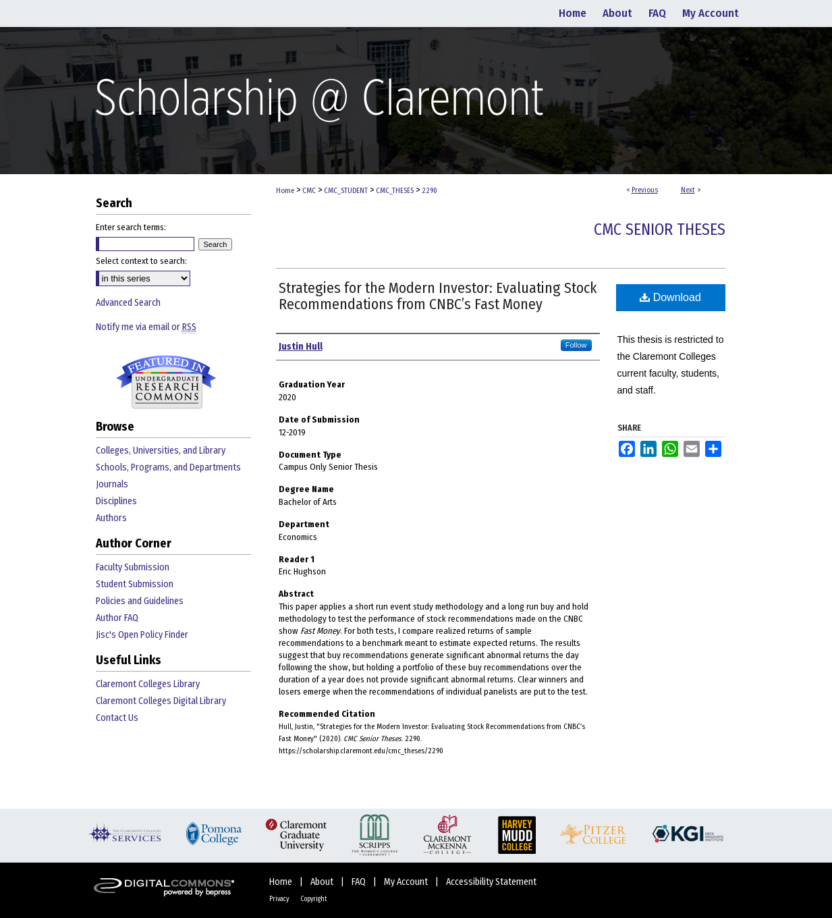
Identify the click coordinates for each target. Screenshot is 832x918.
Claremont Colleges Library (148, 684)
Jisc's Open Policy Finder (142, 635)
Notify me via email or (146, 327)
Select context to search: (141, 261)
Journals (112, 484)
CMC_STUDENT (346, 190)
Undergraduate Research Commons (166, 382)
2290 (429, 190)
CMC (309, 190)
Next (688, 190)
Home (285, 190)
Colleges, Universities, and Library (160, 450)
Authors (111, 518)
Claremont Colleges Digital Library (161, 701)
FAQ (360, 882)
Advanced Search (128, 302)
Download (670, 297)
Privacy (279, 899)
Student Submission (134, 584)
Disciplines (116, 501)
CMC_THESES (395, 190)
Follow (576, 345)
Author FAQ (117, 618)
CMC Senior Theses (659, 229)
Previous (645, 190)
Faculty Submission (132, 567)
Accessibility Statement (491, 882)
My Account (407, 882)
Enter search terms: (131, 227)
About (322, 882)
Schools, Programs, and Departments (168, 467)
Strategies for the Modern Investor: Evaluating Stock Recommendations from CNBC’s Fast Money (438, 296)
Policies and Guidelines (140, 601)
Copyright (314, 899)
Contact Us (117, 718)
